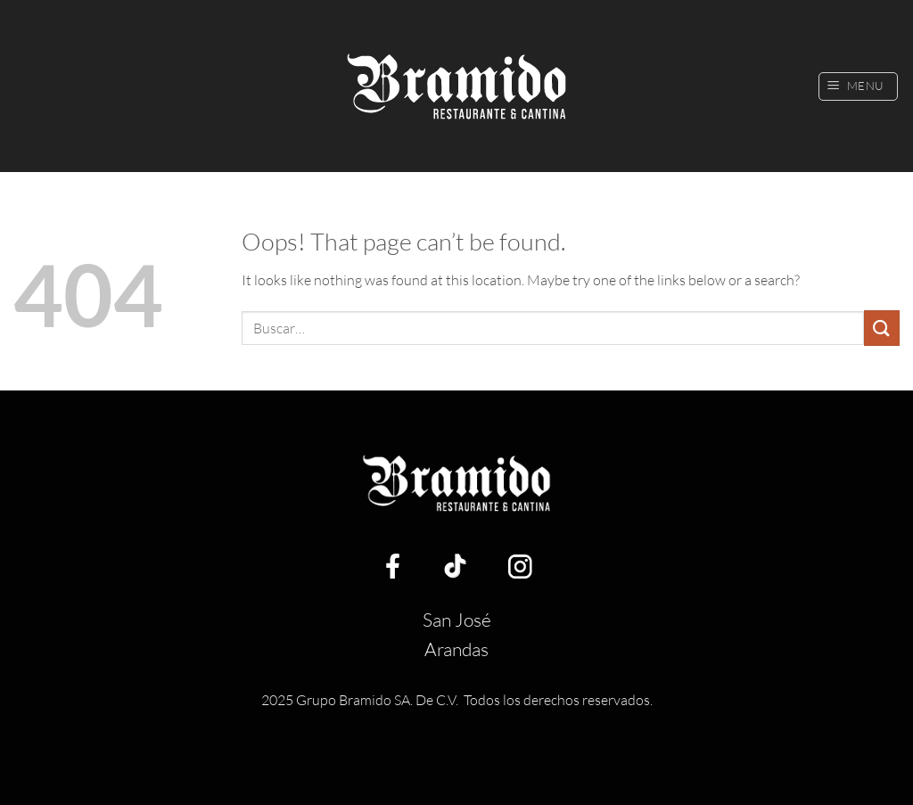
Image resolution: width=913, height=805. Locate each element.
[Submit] (882, 327)
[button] (858, 86)
